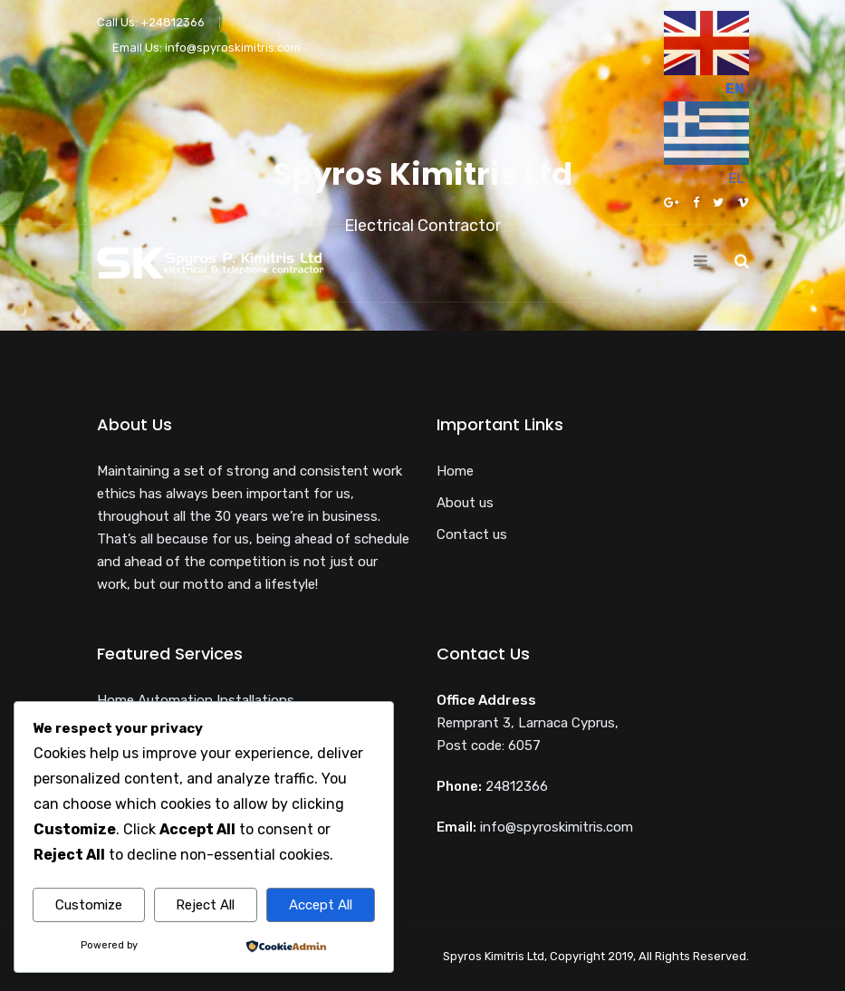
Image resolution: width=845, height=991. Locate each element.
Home (455, 471)
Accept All (320, 905)
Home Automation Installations (195, 700)
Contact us (472, 534)
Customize (88, 905)
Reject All (205, 905)
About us (465, 503)
